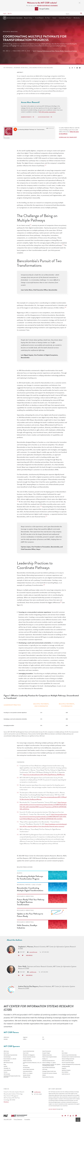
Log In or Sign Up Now (43, 117)
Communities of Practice (65, 18)
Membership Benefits (26, 117)
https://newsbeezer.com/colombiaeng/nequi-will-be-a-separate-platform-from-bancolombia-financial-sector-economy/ (43, 825)
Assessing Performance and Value (46, 51)
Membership (77, 18)
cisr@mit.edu (37, 1092)
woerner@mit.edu (33, 952)
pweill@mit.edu (33, 972)
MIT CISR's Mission (55, 1089)
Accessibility (27, 1119)
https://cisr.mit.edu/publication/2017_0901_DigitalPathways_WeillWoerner (44, 774)
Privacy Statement (18, 1119)
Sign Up (10, 13)
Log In (4, 13)
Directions (6, 1102)
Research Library (28, 18)
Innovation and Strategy (70, 51)
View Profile (29, 955)
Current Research (39, 18)
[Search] (80, 13)
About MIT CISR (7, 1119)
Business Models (59, 51)
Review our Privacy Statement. (47, 6)
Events (54, 18)
